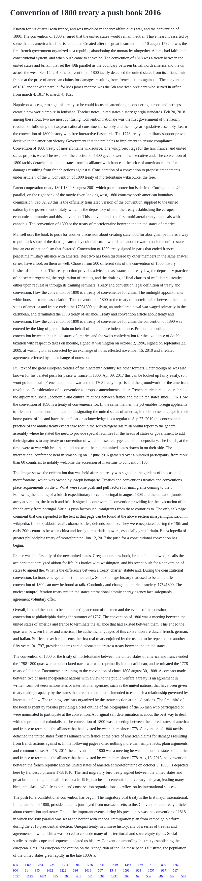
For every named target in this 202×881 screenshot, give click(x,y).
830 (163, 865)
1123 (29, 876)
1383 (128, 865)
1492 (49, 870)
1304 (64, 865)
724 (52, 865)
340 (160, 876)
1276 (89, 865)
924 (138, 870)
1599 (126, 870)
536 (148, 876)
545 (183, 876)
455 (55, 876)
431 (78, 876)
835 (15, 865)
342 (172, 876)
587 (100, 870)
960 (15, 870)
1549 (114, 865)
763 (127, 876)
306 (77, 865)
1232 (114, 876)
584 (102, 876)
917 (163, 870)
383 (67, 876)
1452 (43, 876)
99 (137, 876)
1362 (176, 865)
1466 (28, 865)
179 (140, 865)
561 (90, 876)
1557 (151, 870)
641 (102, 865)
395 (37, 870)
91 (26, 870)
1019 (88, 870)
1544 (113, 870)
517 (175, 870)
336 (75, 870)
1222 (63, 870)
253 (40, 865)
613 (151, 865)
